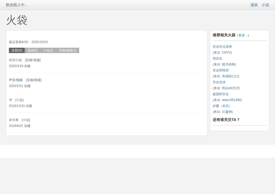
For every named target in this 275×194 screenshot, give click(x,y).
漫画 (254, 5)
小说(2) (48, 50)
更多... (243, 35)
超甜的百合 (221, 94)
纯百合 (217, 58)
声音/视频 (16, 80)
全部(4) (17, 50)
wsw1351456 (231, 100)
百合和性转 (221, 70)
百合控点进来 (222, 46)
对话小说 (15, 60)
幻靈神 (227, 112)
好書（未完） (222, 106)
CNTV (226, 52)
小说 (265, 5)
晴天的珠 (228, 64)
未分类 (14, 120)
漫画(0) (32, 50)
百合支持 (219, 82)
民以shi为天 (230, 88)
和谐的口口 (230, 76)
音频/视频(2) (68, 50)
